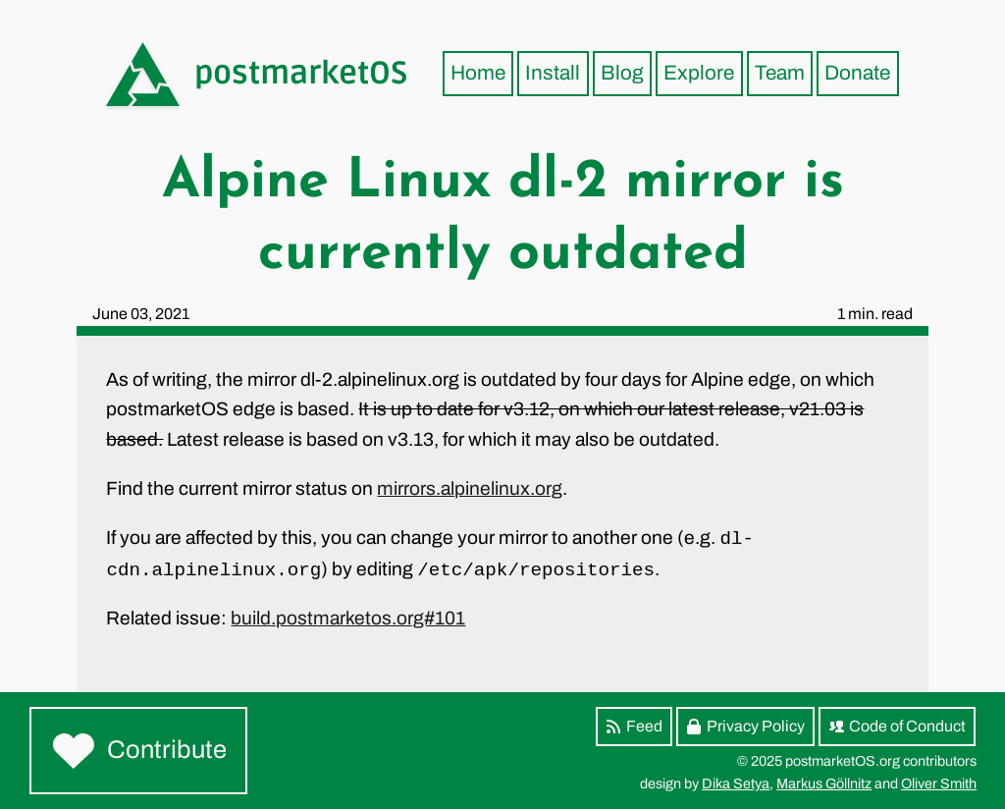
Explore (698, 72)
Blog (622, 72)
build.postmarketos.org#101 (348, 618)
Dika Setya (735, 783)
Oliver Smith (939, 783)
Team (780, 72)
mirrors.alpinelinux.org (469, 488)
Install (552, 72)
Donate (857, 72)
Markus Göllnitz (824, 783)
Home (477, 72)
